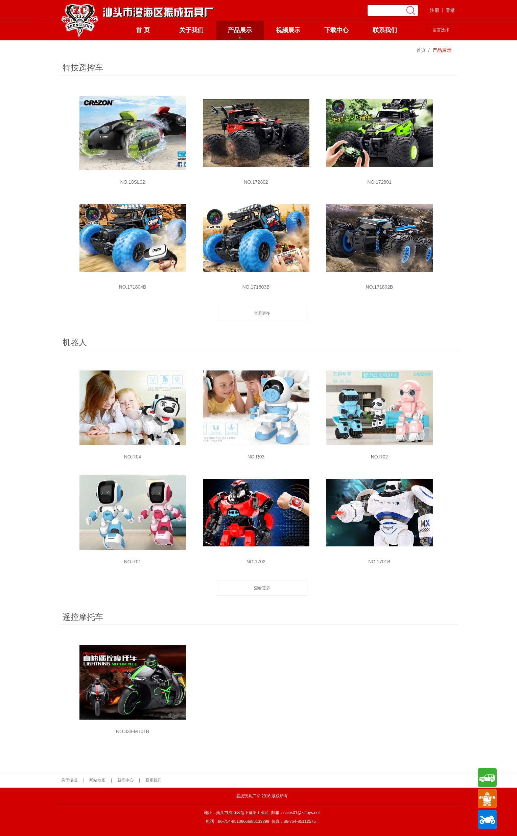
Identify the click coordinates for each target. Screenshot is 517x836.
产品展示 (240, 30)
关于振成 (69, 780)
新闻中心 (125, 780)
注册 (434, 10)
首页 (421, 50)
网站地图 (97, 780)
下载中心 (336, 30)
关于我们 (191, 30)
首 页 (143, 30)
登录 (450, 10)
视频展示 (288, 30)
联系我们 (385, 30)
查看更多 (262, 313)
